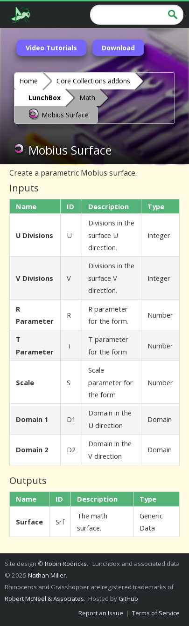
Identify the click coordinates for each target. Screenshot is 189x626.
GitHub (128, 598)
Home (28, 80)
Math (87, 97)
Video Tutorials (51, 47)
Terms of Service (156, 613)
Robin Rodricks (66, 563)
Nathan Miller (47, 575)
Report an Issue (100, 613)
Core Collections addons (93, 80)
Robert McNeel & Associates (44, 598)
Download (118, 47)
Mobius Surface (58, 114)
